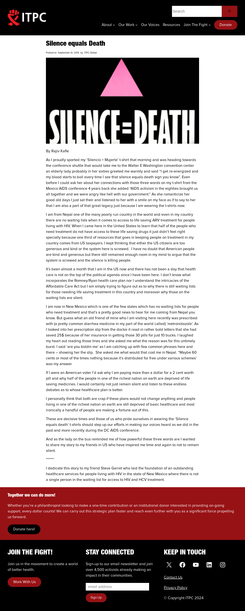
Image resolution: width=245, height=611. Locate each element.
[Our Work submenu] (136, 25)
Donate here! (24, 529)
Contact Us (173, 577)
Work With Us (24, 582)
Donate (226, 25)
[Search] (229, 11)
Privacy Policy (175, 588)
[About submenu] (114, 25)
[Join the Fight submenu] (209, 25)
